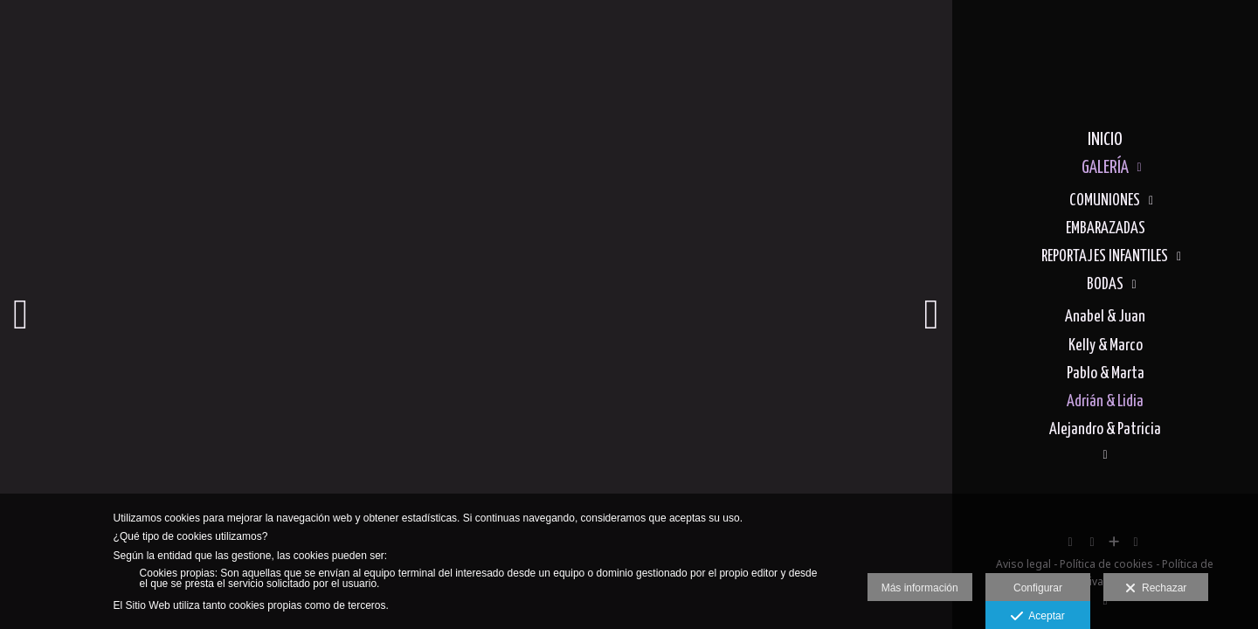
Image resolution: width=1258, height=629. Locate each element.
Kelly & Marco (1105, 345)
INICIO (1105, 140)
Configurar (1037, 588)
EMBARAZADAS (1105, 228)
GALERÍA (1105, 167)
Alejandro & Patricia (1105, 429)
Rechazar (1155, 589)
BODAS (1105, 284)
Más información (919, 588)
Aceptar (1037, 617)
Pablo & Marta (1105, 373)
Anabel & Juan (1105, 316)
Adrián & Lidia (1105, 401)
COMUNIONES (1104, 200)
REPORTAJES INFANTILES (1104, 256)
